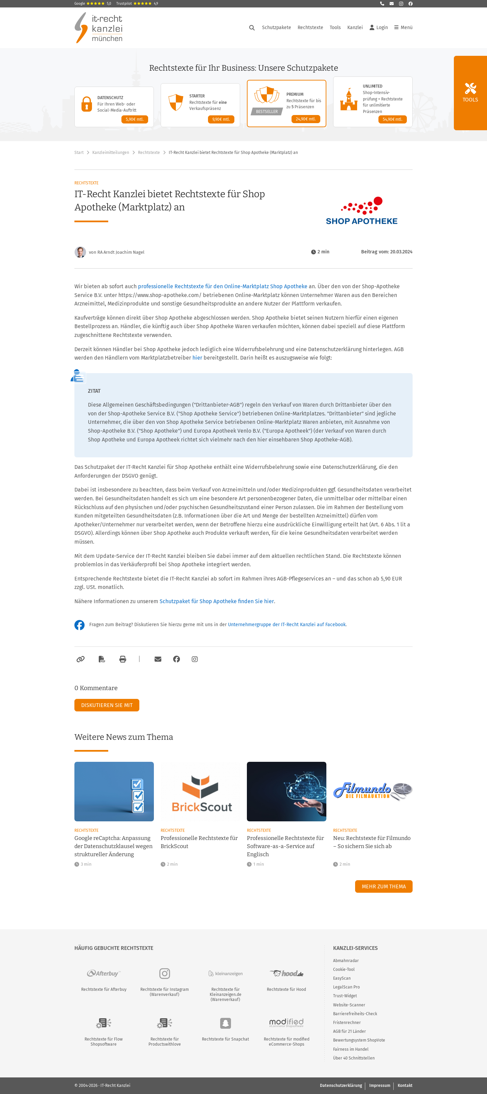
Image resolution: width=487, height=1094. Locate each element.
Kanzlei (355, 27)
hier (197, 358)
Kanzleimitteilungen (110, 152)
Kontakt (405, 1085)
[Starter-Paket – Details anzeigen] (200, 105)
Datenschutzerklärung (341, 1085)
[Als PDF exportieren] (101, 659)
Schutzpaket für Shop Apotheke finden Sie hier (217, 601)
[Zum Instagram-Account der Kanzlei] (195, 659)
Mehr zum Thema (384, 886)
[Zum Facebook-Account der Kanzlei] (176, 659)
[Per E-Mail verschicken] (157, 659)
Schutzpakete (276, 27)
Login (379, 28)
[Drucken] (121, 659)
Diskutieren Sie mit (107, 705)
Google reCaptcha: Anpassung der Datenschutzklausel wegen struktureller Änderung (113, 846)
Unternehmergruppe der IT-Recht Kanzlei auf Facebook (287, 625)
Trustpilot (137, 4)
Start (79, 152)
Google (92, 4)
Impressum (379, 1085)
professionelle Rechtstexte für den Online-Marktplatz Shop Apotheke (222, 286)
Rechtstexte (310, 27)
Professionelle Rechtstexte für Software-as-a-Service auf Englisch (285, 846)
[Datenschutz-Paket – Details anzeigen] (114, 107)
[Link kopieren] (79, 659)
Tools (335, 27)
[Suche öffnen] (252, 28)
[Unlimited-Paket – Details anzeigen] (372, 102)
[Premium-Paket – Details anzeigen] (287, 104)
